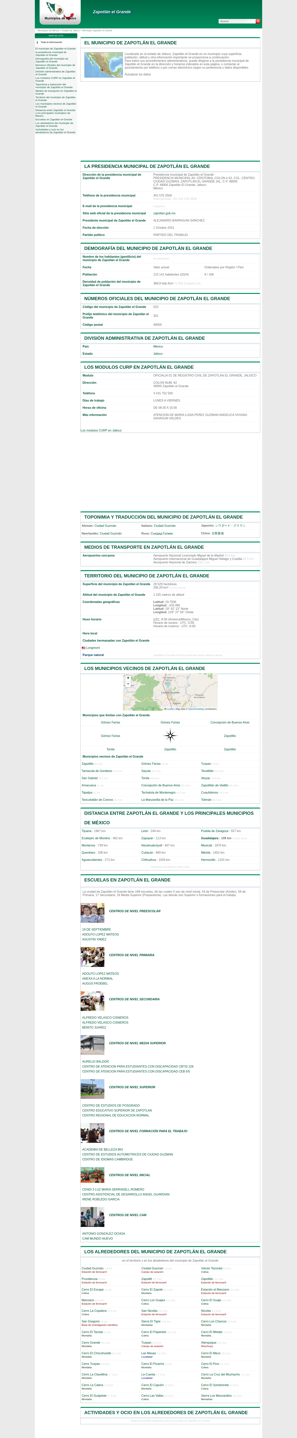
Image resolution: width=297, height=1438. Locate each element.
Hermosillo (208, 859)
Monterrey (88, 845)
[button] (128, 678)
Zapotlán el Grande (112, 11)
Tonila (111, 749)
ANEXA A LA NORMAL (97, 978)
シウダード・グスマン (230, 525)
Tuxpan (206, 763)
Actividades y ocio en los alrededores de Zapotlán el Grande (166, 1412)
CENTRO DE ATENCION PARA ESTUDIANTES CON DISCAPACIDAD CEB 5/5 (136, 1071)
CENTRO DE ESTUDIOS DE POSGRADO (111, 1105)
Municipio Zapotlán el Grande (97, 30)
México (158, 346)
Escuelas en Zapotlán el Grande (127, 879)
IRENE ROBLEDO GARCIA (101, 1199)
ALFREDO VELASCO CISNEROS (105, 1017)
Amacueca (89, 785)
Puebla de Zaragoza (214, 831)
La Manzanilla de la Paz (157, 799)
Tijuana (86, 831)
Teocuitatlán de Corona (97, 799)
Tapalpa (87, 792)
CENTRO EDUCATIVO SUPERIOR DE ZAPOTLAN (117, 1110)
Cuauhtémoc (209, 792)
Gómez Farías (110, 722)
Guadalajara (210, 838)
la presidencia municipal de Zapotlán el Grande (147, 166)
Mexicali (206, 845)
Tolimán (206, 799)
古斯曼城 (218, 533)
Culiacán (147, 852)
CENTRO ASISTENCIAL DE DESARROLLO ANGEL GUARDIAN (126, 1194)
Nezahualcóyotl (151, 845)
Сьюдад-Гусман (162, 533)
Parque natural (93, 655)
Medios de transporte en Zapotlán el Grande (144, 547)
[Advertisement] (170, 121)
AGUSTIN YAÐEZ (94, 939)
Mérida (205, 852)
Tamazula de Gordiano (97, 771)
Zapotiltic (230, 735)
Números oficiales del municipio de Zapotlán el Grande (157, 298)
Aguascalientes (92, 859)
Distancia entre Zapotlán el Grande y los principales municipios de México (55, 113)
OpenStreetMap (196, 709)
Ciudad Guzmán (105, 525)
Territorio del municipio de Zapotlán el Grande (146, 575)
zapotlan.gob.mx (164, 213)
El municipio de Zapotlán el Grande (130, 42)
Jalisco (158, 353)
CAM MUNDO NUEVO (97, 1238)
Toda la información (51, 42)
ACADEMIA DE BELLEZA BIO (102, 1149)
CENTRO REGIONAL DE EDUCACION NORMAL (115, 1115)
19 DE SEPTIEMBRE (96, 929)
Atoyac (205, 778)
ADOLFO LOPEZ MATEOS (100, 934)
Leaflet (169, 709)
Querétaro (88, 852)
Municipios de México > (50, 30)
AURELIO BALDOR (95, 1061)
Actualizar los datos (138, 74)
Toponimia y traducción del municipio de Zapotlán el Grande (163, 517)
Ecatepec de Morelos (96, 838)
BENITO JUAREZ (94, 1027)
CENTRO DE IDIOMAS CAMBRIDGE (107, 1159)
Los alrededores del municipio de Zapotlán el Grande (155, 1251)
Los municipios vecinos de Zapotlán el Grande (144, 668)
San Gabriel (90, 778)
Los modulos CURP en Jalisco (101, 430)
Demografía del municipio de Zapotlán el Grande (148, 248)
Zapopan (147, 838)
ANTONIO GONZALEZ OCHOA (103, 1233)
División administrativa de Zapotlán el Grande (144, 338)
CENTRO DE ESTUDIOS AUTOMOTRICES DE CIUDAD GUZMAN (127, 1154)
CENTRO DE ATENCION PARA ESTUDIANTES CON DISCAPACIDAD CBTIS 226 (138, 1066)
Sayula (146, 771)
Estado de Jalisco (71, 30)
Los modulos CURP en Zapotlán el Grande (139, 367)
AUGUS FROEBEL (95, 983)
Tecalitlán (207, 771)
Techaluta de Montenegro (158, 792)
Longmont (91, 647)
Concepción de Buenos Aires (230, 722)
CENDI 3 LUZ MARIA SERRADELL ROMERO (113, 1189)
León (144, 831)
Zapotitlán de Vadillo (214, 785)
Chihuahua (148, 859)
